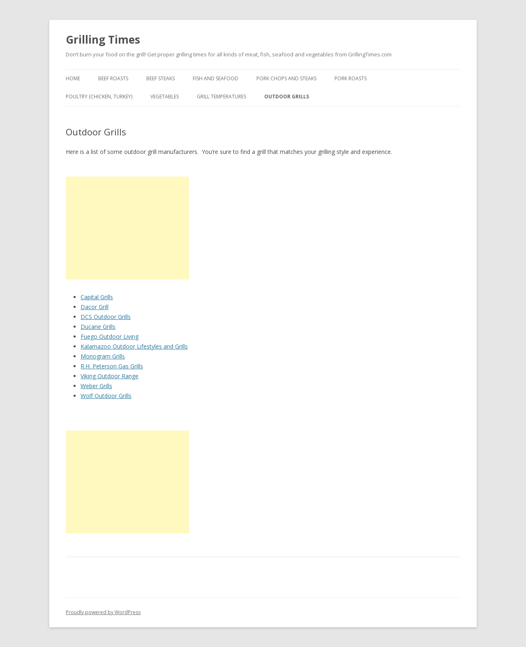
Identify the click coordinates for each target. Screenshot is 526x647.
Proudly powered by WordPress (103, 612)
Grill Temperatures (221, 96)
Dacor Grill (94, 307)
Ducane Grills (98, 326)
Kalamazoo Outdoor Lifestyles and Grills (134, 346)
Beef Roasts (113, 78)
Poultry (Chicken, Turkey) (99, 96)
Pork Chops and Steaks (286, 78)
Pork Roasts (351, 78)
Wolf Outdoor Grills (106, 396)
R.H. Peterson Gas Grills (112, 366)
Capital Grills (97, 297)
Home (73, 78)
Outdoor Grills (286, 96)
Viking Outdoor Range (109, 376)
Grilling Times (103, 39)
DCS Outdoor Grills (106, 317)
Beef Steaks (160, 78)
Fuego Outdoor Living (109, 336)
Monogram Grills (103, 356)
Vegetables (164, 96)
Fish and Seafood (215, 78)
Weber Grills (96, 386)
